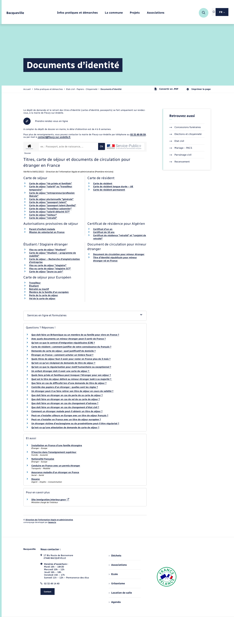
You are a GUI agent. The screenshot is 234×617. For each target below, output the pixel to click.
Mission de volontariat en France (47, 232)
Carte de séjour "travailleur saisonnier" (50, 208)
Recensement (179, 161)
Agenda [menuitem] (115, 602)
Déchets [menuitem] (115, 555)
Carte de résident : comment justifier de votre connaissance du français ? (71, 346)
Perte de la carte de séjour (43, 295)
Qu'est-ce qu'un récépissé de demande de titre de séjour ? (63, 363)
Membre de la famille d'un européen (49, 292)
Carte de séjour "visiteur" (43, 215)
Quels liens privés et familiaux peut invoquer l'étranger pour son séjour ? (71, 375)
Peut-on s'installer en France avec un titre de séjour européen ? (66, 419)
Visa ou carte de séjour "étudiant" (47, 249)
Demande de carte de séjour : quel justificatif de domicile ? (63, 351)
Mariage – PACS (180, 147)
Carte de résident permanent (109, 189)
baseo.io (52, 522)
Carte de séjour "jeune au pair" (46, 271)
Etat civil (176, 141)
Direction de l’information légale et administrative (49, 520)
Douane (35, 479)
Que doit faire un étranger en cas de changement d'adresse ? (64, 403)
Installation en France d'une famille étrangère (56, 445)
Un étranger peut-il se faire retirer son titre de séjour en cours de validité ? (72, 391)
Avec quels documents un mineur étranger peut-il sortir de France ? (68, 338)
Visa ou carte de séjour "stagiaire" (47, 265)
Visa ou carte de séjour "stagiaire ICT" (50, 268)
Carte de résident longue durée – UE (113, 186)
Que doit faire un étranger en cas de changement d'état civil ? (65, 407)
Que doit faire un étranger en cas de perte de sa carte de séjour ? (67, 395)
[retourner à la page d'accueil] (15, 12)
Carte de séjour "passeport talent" (48, 202)
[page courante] (111, 89)
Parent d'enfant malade (42, 229)
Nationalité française (42, 459)
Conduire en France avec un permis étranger (55, 465)
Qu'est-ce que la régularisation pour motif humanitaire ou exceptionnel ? (71, 367)
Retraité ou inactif (39, 289)
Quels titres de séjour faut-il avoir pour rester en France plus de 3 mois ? (70, 359)
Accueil (27, 89)
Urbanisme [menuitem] (117, 583)
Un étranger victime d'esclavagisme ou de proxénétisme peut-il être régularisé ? (75, 423)
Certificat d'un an (102, 229)
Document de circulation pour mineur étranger (118, 254)
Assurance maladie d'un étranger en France (55, 472)
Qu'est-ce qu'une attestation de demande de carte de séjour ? (65, 427)
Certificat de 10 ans (103, 232)
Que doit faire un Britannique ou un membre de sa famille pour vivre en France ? (75, 334)
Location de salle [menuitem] (120, 592)
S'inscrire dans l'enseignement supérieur (53, 452)
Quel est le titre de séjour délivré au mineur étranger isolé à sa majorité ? (71, 379)
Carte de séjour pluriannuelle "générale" (51, 199)
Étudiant (34, 286)
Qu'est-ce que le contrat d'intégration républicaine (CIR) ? (63, 342)
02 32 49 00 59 (138, 134)
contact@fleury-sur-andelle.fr (54, 137)
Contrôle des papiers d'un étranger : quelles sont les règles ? (64, 387)
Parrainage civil (180, 154)
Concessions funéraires (185, 127)
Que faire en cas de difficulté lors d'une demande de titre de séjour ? (68, 383)
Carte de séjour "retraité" (43, 218)
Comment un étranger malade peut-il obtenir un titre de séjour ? (66, 411)
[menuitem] (77, 12)
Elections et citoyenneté (185, 134)
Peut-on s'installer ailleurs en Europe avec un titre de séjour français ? (69, 415)
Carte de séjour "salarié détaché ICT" (49, 211)
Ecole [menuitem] (113, 574)
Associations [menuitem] (118, 564)
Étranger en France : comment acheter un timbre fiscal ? (62, 355)
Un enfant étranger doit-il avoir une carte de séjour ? (60, 371)
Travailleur (35, 283)
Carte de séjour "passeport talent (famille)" (52, 205)
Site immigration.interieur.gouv (50, 499)
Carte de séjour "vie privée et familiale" (50, 183)
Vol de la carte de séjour (42, 298)
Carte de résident (102, 183)
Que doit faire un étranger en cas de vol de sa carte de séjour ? (65, 399)
